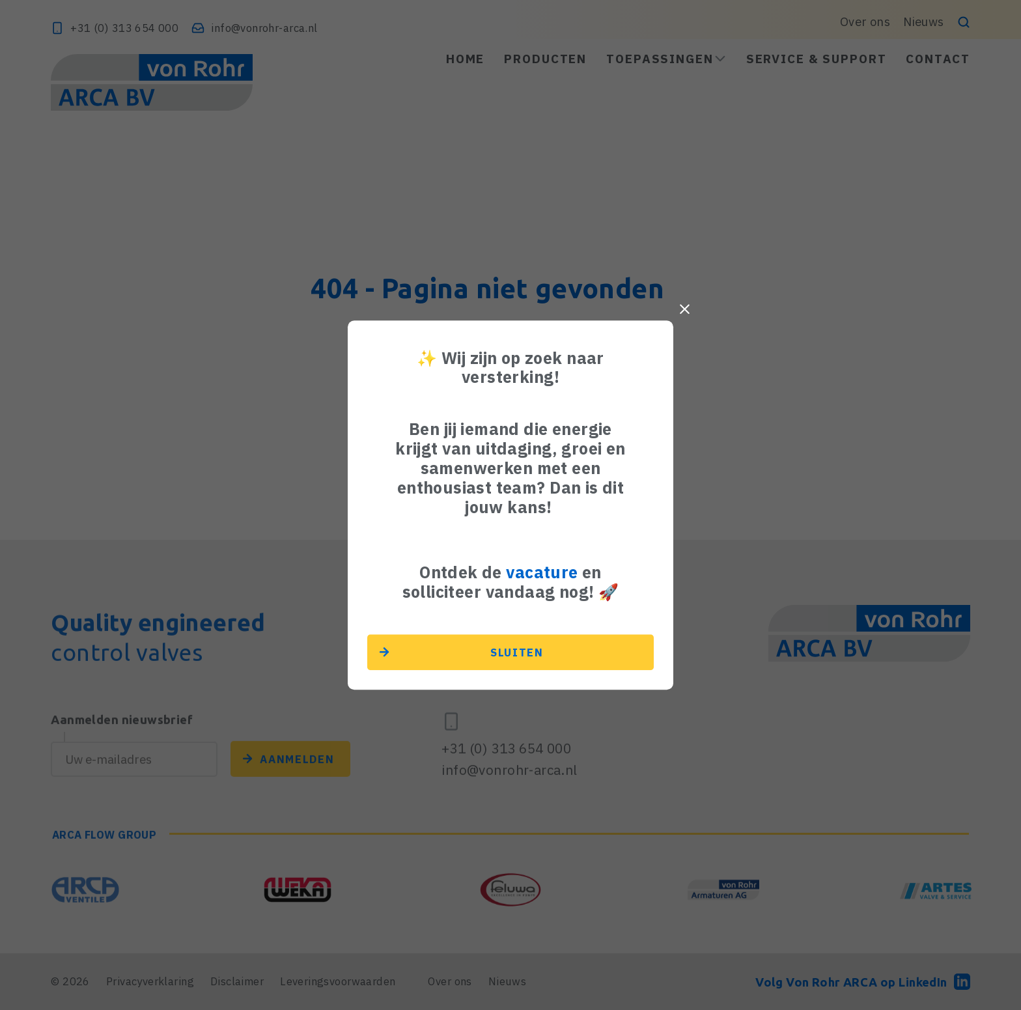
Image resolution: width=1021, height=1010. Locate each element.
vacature (542, 572)
